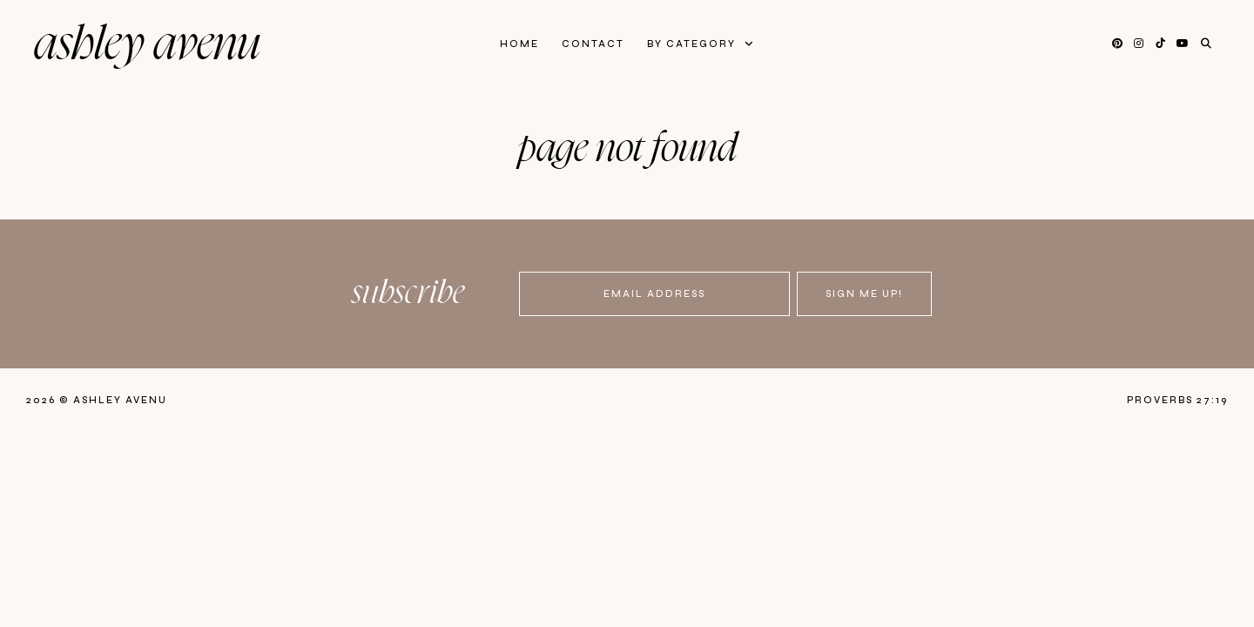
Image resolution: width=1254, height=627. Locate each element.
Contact (593, 44)
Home (519, 44)
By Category (693, 44)
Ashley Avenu (147, 45)
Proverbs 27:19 (1177, 400)
